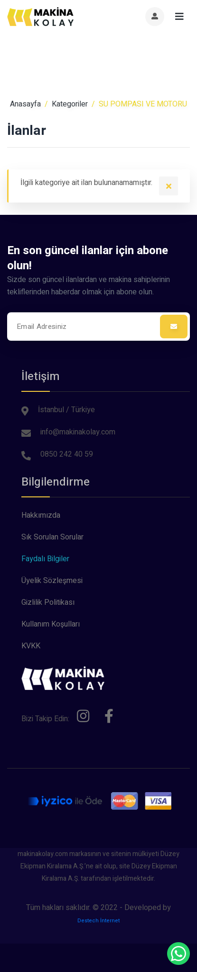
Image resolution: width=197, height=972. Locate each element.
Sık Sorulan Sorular (52, 537)
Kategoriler (70, 104)
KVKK (30, 646)
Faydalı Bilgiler (45, 559)
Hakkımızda (40, 515)
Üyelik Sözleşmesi (52, 580)
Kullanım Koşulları (50, 624)
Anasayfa (25, 104)
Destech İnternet (98, 921)
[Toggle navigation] (179, 16)
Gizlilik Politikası (48, 602)
